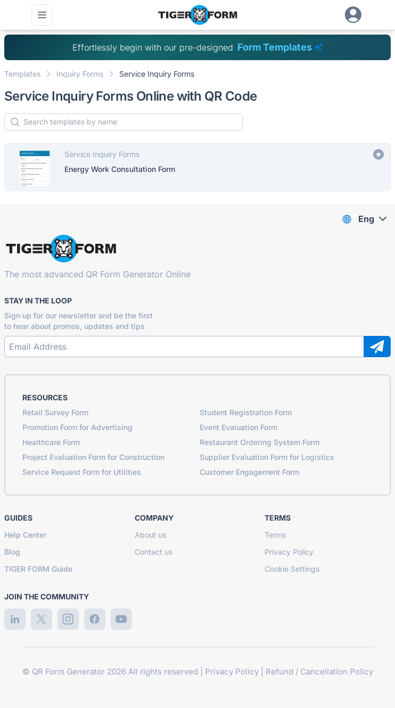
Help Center (25, 534)
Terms (275, 534)
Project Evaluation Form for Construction (93, 457)
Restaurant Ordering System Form (259, 442)
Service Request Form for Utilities (81, 471)
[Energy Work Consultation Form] (197, 167)
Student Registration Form (246, 412)
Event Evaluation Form (238, 427)
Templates (22, 73)
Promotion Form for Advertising (77, 427)
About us (150, 534)
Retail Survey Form (55, 412)
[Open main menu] (42, 15)
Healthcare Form (51, 442)
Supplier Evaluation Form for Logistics (267, 457)
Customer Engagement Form (249, 471)
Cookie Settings (292, 568)
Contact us (153, 551)
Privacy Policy (289, 551)
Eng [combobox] (366, 218)
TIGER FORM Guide (38, 568)
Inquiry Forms (79, 73)
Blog (12, 551)
